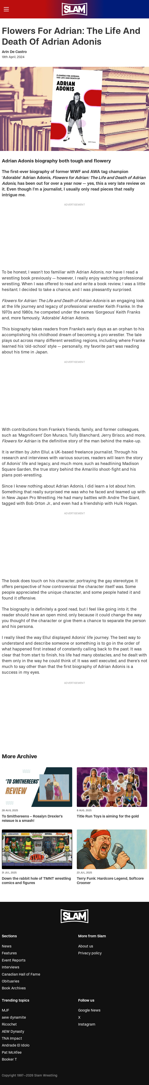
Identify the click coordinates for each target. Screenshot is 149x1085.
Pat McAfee (12, 1052)
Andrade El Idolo (15, 1045)
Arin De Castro (14, 52)
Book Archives (14, 988)
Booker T (9, 1059)
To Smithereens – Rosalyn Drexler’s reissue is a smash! (32, 818)
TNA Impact (12, 1038)
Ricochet (9, 1024)
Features (9, 953)
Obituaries (10, 981)
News (6, 946)
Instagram (86, 1024)
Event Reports (14, 960)
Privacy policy (90, 953)
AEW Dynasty (13, 1031)
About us (85, 946)
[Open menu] (6, 9)
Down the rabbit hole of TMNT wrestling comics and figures (36, 880)
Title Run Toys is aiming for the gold (108, 816)
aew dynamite (14, 1017)
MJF (5, 1010)
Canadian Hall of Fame (21, 974)
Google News (89, 1010)
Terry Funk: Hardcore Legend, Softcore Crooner (110, 880)
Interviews (10, 967)
